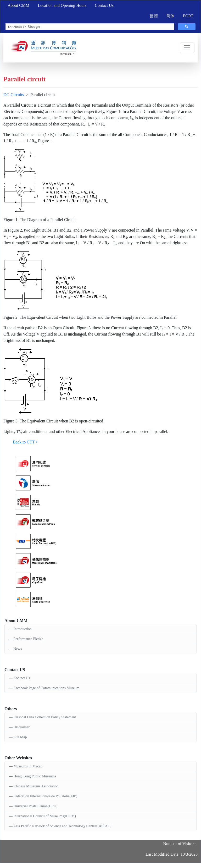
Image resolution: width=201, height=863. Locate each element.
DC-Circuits (13, 94)
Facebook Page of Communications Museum (47, 688)
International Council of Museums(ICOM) (45, 816)
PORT (188, 16)
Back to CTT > (25, 442)
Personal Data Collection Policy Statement (45, 717)
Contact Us (104, 5)
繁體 (153, 16)
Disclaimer (22, 727)
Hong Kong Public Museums (35, 776)
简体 (170, 16)
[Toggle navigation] (187, 48)
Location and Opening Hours (62, 5)
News (18, 649)
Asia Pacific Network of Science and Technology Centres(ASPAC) (62, 826)
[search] (89, 27)
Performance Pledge (28, 639)
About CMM (18, 5)
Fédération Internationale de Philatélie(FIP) (45, 796)
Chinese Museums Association (36, 786)
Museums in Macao (28, 766)
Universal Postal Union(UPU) (36, 806)
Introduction (23, 629)
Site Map (20, 737)
